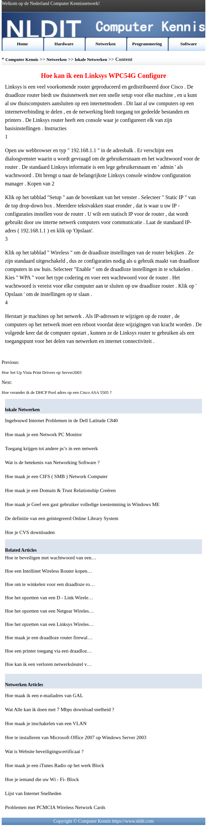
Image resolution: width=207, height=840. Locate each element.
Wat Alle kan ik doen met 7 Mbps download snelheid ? (59, 709)
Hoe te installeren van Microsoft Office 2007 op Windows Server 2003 (75, 737)
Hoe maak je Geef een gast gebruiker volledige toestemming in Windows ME (82, 504)
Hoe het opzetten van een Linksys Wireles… (49, 624)
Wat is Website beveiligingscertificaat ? (44, 751)
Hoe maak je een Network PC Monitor (43, 434)
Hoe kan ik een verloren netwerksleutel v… (48, 664)
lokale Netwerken (91, 59)
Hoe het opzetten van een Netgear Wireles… (49, 611)
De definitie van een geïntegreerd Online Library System (61, 518)
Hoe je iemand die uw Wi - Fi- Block (42, 779)
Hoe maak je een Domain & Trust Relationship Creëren (60, 490)
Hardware (63, 43)
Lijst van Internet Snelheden (33, 793)
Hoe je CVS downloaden (30, 532)
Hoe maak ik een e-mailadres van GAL (44, 695)
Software (188, 43)
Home (22, 43)
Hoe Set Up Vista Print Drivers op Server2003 (42, 372)
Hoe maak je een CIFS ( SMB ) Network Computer (56, 476)
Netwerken (105, 43)
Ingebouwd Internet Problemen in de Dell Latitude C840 (61, 420)
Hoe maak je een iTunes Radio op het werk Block (54, 765)
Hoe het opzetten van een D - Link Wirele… (49, 597)
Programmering (147, 43)
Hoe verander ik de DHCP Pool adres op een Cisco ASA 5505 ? (57, 392)
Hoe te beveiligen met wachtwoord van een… (50, 557)
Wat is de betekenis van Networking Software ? (52, 462)
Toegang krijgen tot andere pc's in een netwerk (51, 448)
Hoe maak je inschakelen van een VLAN (45, 723)
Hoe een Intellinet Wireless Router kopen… (48, 571)
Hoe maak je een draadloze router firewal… (48, 637)
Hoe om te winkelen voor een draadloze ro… (50, 584)
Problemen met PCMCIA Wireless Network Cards (55, 807)
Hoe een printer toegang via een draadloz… (48, 651)
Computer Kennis (21, 59)
